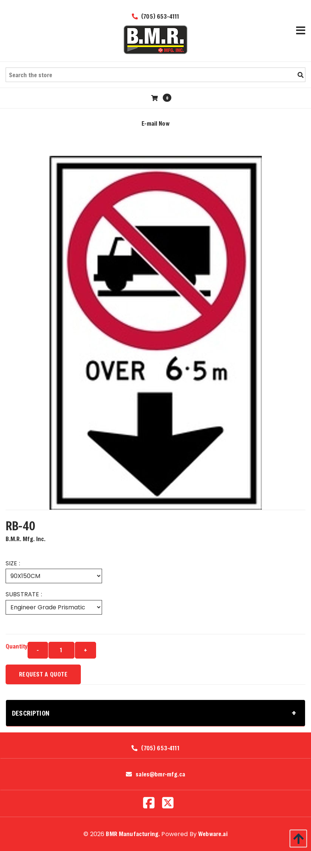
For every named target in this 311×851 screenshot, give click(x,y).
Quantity (17, 646)
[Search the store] (155, 74)
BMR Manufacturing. (133, 834)
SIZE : (13, 563)
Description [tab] (31, 713)
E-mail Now (155, 123)
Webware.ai (213, 834)
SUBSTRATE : (24, 594)
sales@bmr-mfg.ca (160, 774)
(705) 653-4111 (156, 16)
